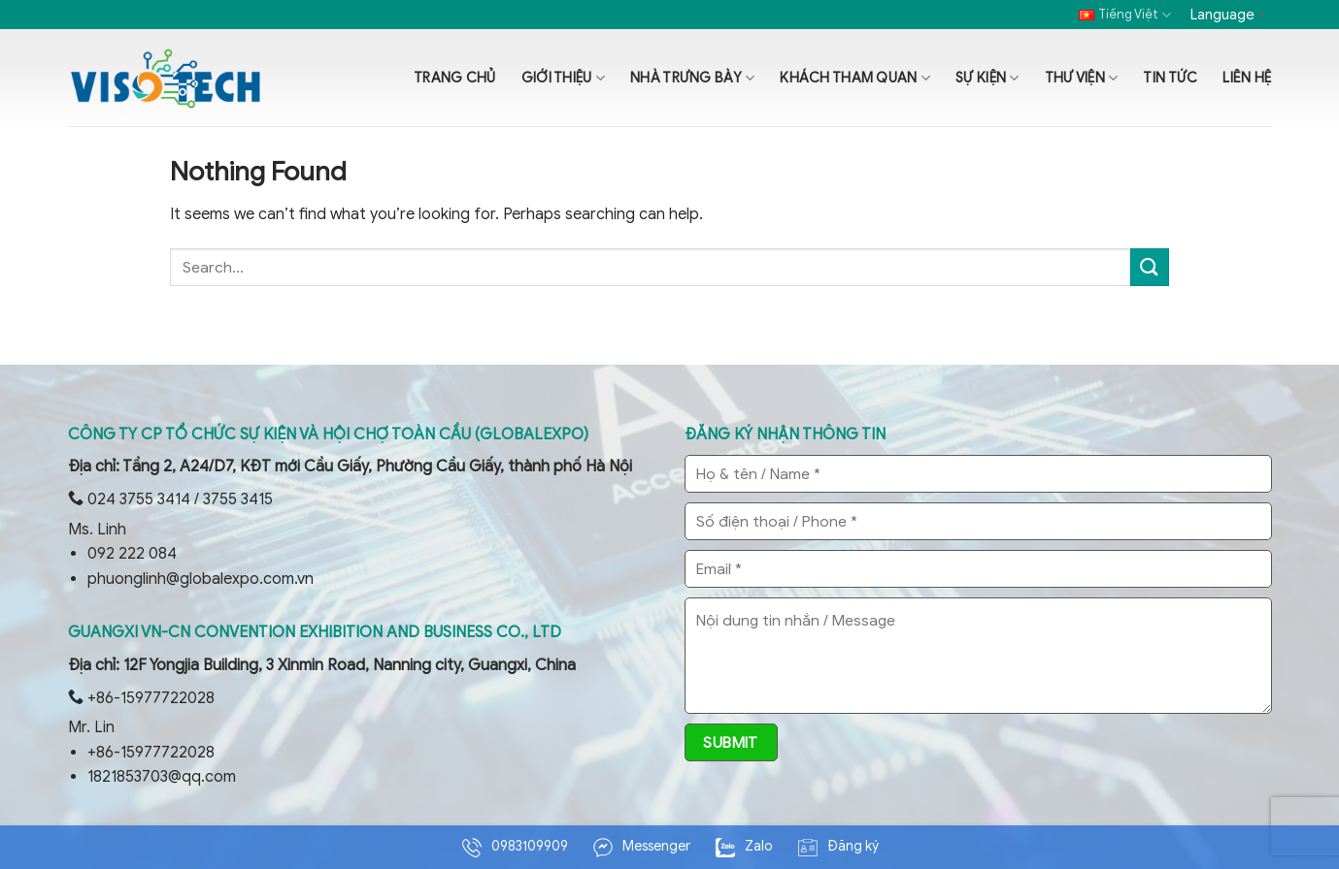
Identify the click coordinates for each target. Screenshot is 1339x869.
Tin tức (1170, 77)
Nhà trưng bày (692, 78)
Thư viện (1082, 78)
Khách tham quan (855, 78)
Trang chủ (455, 77)
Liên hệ (1246, 77)
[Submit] (1149, 267)
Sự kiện (987, 78)
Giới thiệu (563, 78)
